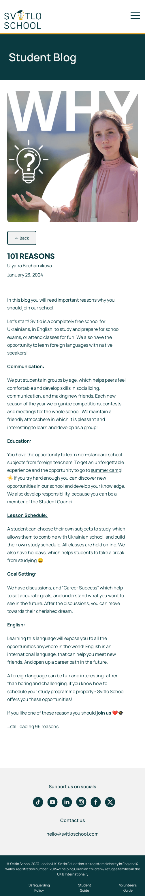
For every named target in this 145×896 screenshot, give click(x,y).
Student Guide (84, 888)
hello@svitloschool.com (72, 834)
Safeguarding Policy (39, 888)
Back (22, 238)
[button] (135, 15)
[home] (27, 19)
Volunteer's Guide (128, 888)
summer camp (106, 470)
